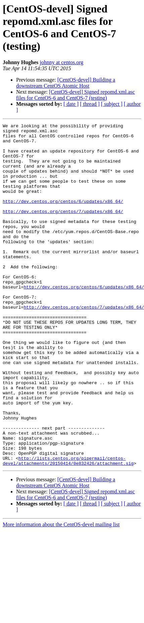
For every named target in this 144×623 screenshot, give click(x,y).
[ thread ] (90, 104)
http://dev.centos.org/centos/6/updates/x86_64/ (63, 217)
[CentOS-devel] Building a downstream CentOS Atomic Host (65, 83)
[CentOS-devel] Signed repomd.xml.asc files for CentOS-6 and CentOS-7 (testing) (75, 95)
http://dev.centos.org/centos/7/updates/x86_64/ (63, 229)
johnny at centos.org (61, 62)
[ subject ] (112, 104)
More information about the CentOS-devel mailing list (61, 593)
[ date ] (71, 104)
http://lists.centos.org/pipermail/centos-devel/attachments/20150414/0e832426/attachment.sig (68, 529)
